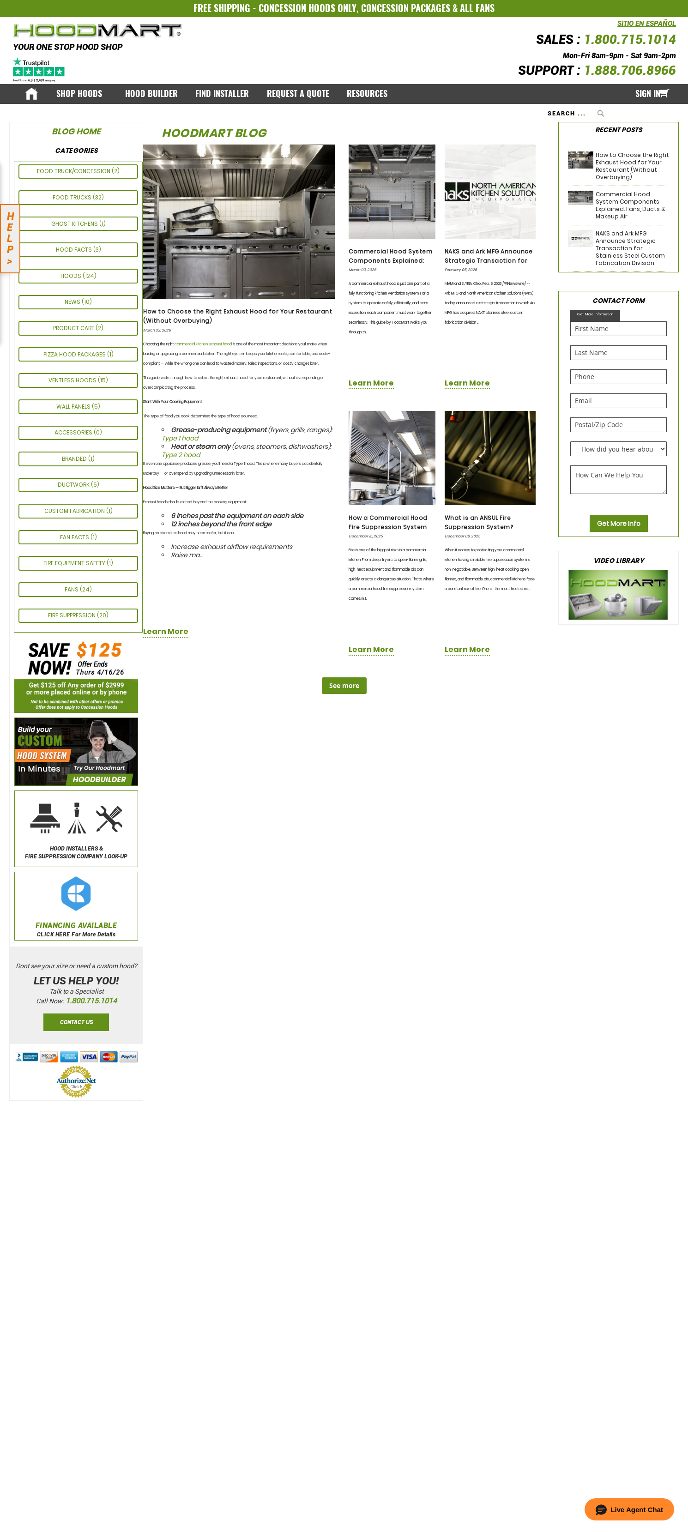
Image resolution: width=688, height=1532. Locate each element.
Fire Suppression (72, 615)
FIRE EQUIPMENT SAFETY (75, 563)
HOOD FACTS (74, 249)
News (73, 302)
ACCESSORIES (74, 432)
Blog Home (76, 131)
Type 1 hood (180, 438)
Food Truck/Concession (74, 171)
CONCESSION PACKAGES (405, 8)
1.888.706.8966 (630, 70)
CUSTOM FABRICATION (75, 511)
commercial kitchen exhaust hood (203, 344)
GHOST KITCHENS (75, 224)
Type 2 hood (181, 454)
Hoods (71, 276)
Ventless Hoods (73, 380)
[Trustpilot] (39, 69)
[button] (629, 1509)
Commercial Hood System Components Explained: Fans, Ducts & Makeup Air (390, 260)
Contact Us (76, 1022)
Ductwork (74, 485)
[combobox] (576, 113)
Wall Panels (74, 406)
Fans (72, 589)
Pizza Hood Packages (75, 354)
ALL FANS (477, 8)
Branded (75, 459)
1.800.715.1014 (630, 39)
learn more (165, 631)
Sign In (647, 93)
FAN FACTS (75, 537)
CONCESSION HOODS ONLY (307, 8)
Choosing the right (159, 344)
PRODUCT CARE (74, 328)
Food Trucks (73, 197)
